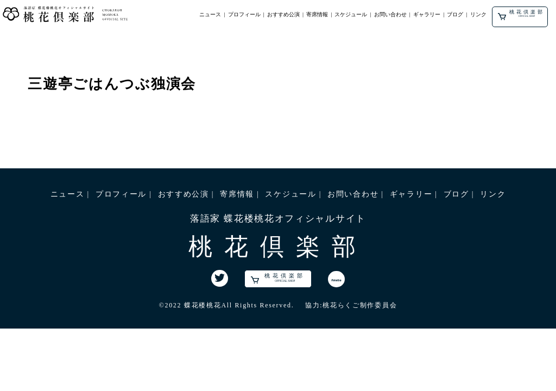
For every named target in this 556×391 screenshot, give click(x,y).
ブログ (455, 14)
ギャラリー (426, 14)
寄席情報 (317, 14)
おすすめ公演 (283, 14)
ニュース (210, 14)
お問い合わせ (390, 14)
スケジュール (350, 14)
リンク (478, 14)
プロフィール (244, 14)
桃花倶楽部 (521, 14)
